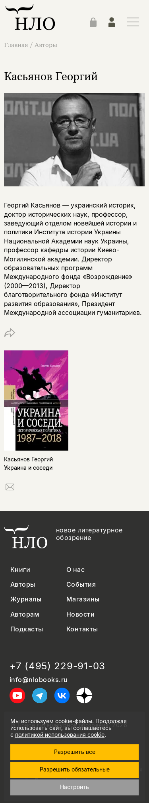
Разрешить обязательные (75, 769)
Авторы (46, 44)
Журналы (25, 599)
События (81, 584)
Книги (20, 570)
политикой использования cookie (59, 734)
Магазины (83, 599)
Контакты (82, 629)
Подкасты (26, 629)
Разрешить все (74, 751)
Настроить (74, 786)
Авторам (24, 614)
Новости (80, 614)
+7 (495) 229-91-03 (57, 666)
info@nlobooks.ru (39, 680)
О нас (75, 570)
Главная (17, 44)
